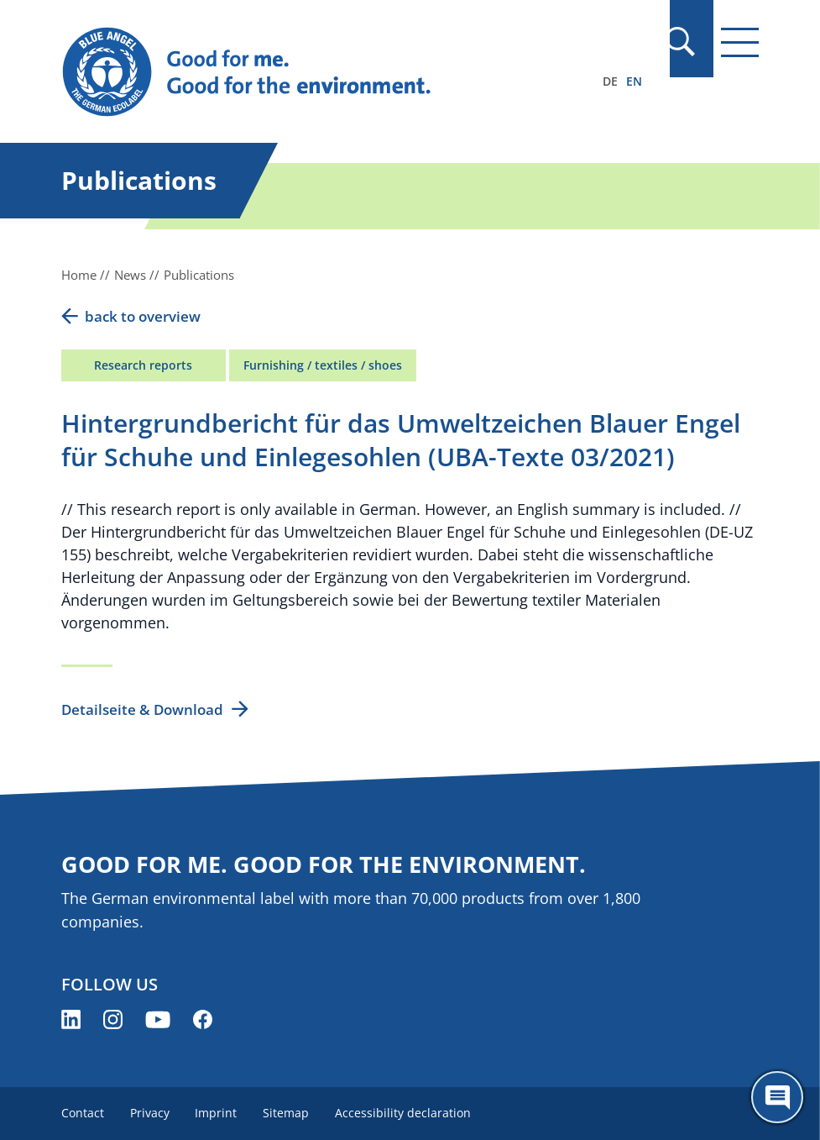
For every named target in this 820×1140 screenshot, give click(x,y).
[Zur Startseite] (305, 72)
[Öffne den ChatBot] (777, 1097)
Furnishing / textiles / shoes (322, 365)
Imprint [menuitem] (218, 1113)
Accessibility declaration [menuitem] (407, 1113)
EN (634, 81)
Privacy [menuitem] (150, 1113)
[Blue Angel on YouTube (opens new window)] (157, 1019)
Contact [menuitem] (82, 1113)
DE (610, 81)
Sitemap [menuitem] (289, 1113)
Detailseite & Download (142, 709)
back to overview (143, 316)
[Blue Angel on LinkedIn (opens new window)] (71, 1019)
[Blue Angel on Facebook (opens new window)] (202, 1019)
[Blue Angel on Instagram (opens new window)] (113, 1019)
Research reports (143, 365)
